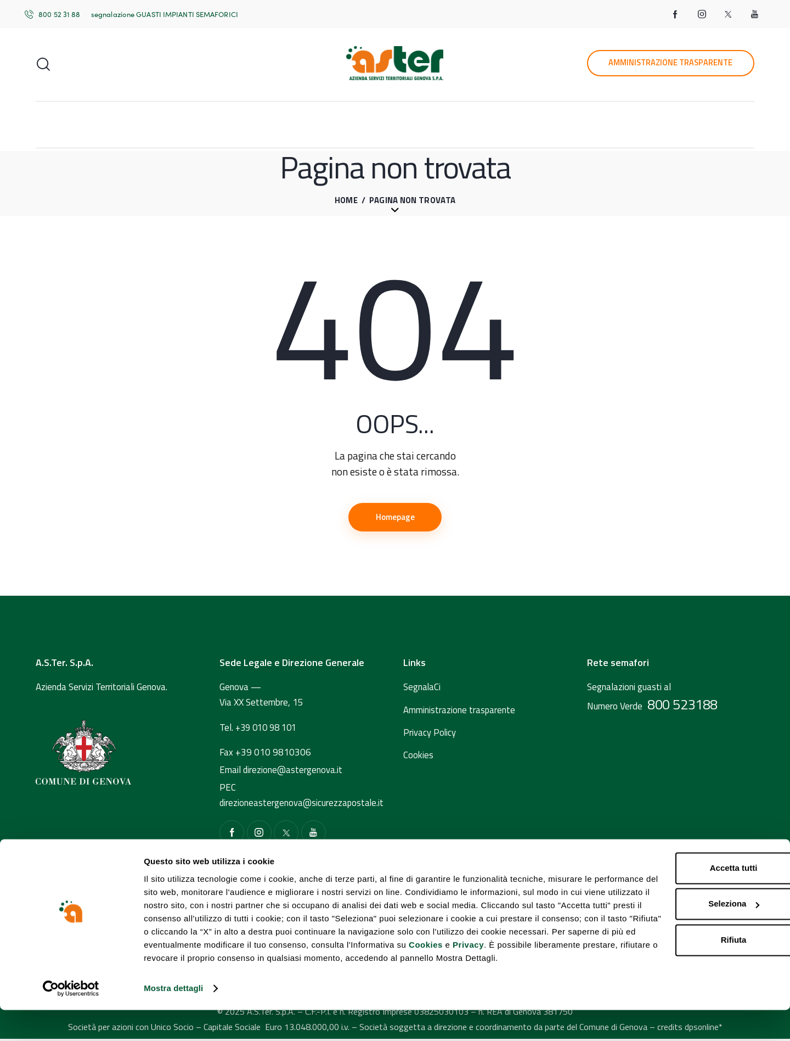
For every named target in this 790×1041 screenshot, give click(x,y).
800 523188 (682, 706)
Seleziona (668, 923)
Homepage (395, 517)
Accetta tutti (668, 887)
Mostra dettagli (173, 1019)
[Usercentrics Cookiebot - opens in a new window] (71, 1019)
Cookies (426, 977)
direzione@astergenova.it (293, 772)
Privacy (468, 977)
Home (346, 200)
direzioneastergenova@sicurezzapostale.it (302, 805)
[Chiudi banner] (773, 875)
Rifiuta (668, 959)
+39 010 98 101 (268, 729)
